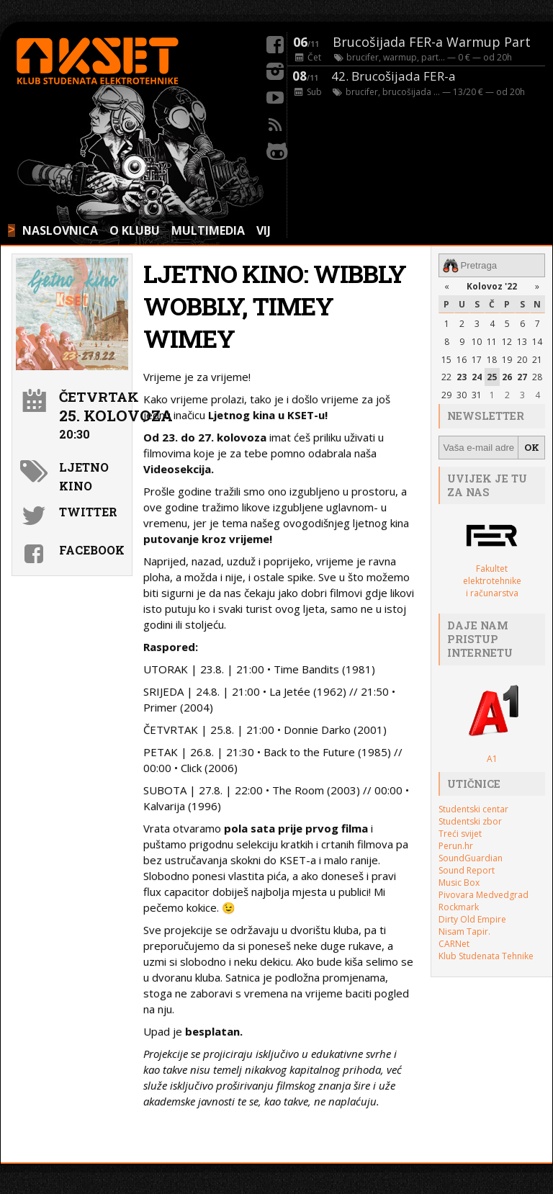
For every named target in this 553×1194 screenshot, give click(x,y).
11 (492, 342)
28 (537, 377)
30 (462, 395)
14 (537, 342)
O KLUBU (134, 230)
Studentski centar (473, 809)
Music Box (459, 882)
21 (537, 360)
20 (522, 360)
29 (446, 395)
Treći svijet (460, 833)
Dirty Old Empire (472, 919)
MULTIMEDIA (208, 230)
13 (522, 342)
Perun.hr (456, 846)
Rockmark (459, 907)
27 (522, 377)
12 (507, 342)
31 (477, 395)
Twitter (88, 511)
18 (492, 360)
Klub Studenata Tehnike (486, 956)
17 (477, 360)
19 (507, 360)
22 (446, 377)
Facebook (92, 549)
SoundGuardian (471, 858)
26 (507, 377)
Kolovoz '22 (492, 286)
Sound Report (467, 870)
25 (492, 377)
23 (462, 377)
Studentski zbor (470, 821)
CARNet (454, 944)
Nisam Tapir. (464, 931)
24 (477, 377)
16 (462, 360)
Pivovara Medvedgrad (484, 895)
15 (446, 360)
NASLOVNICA (60, 230)
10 (477, 342)
